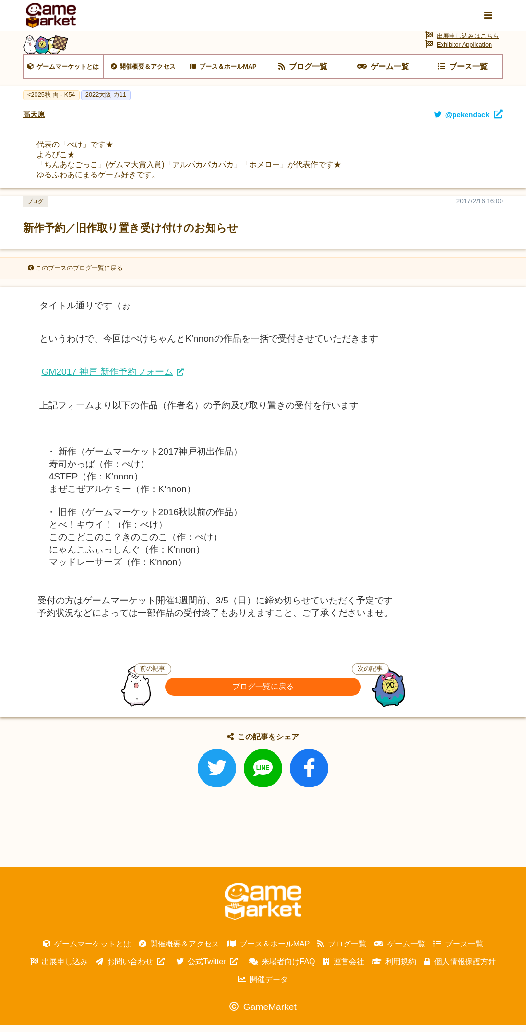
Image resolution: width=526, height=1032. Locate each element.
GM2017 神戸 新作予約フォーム (107, 379)
